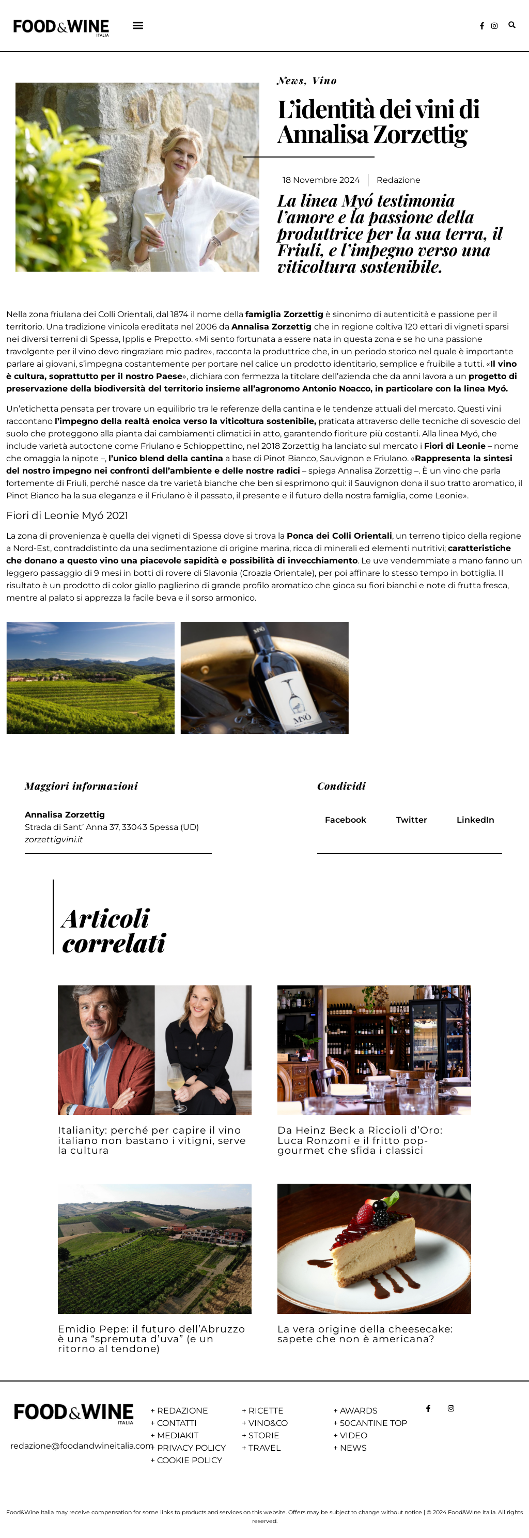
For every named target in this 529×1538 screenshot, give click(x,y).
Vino (324, 80)
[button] (138, 25)
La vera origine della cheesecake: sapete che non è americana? (365, 1334)
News (290, 80)
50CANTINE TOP (373, 1423)
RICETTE (266, 1411)
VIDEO (353, 1435)
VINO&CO (268, 1423)
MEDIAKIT (177, 1435)
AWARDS (359, 1411)
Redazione (399, 180)
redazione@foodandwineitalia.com (82, 1446)
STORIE (263, 1435)
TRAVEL (264, 1448)
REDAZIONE (182, 1411)
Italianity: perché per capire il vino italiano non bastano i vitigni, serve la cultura (152, 1140)
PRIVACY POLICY (191, 1448)
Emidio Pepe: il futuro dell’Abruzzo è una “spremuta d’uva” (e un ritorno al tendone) (151, 1339)
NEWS (353, 1448)
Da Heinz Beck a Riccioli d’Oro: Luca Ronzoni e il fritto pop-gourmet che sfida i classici (360, 1140)
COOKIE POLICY (189, 1460)
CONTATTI (177, 1423)
